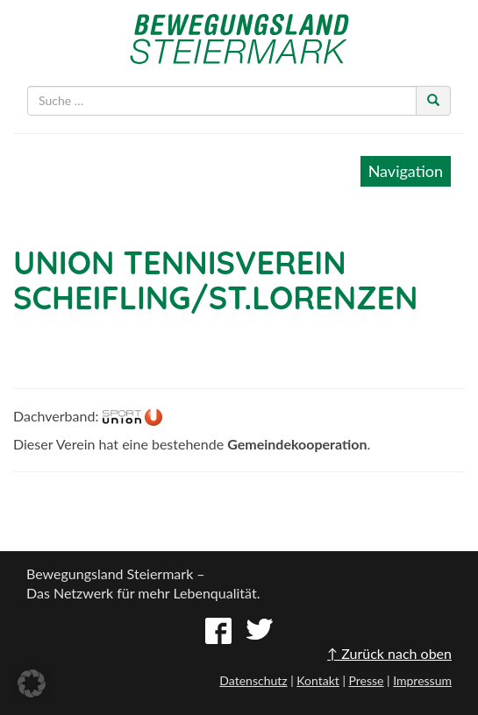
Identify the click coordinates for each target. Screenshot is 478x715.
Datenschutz (253, 680)
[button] (31, 683)
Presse (365, 680)
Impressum (422, 680)
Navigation (405, 171)
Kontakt (317, 680)
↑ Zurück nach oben (389, 653)
